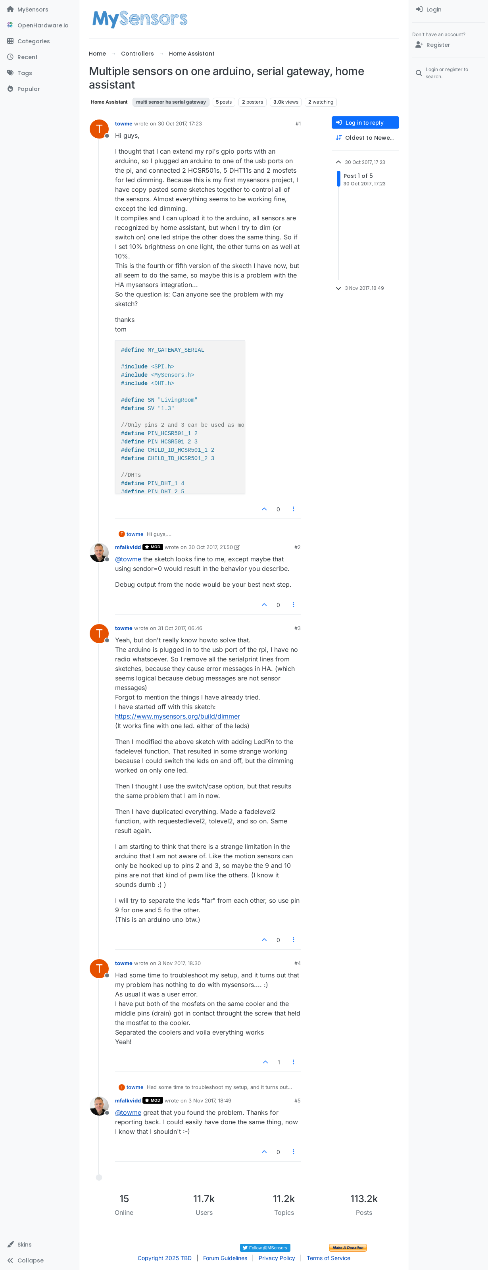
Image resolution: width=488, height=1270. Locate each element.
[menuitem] (448, 9)
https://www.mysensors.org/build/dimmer (177, 716)
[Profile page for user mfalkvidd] (99, 552)
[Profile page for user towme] (99, 129)
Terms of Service (328, 1258)
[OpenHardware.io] (39, 25)
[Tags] (39, 73)
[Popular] (39, 89)
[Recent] (39, 57)
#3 (297, 628)
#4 (297, 963)
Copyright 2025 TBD (165, 1258)
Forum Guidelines (225, 1258)
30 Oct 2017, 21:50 (210, 547)
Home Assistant (109, 102)
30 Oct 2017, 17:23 (180, 123)
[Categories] (39, 41)
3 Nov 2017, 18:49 (209, 1100)
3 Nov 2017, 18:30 (179, 963)
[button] (39, 1244)
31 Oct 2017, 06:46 (180, 628)
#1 (298, 123)
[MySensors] (39, 9)
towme (124, 123)
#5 (297, 1100)
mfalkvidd (128, 547)
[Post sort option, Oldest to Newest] (365, 138)
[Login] (448, 9)
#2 (297, 547)
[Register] (448, 45)
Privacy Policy (277, 1258)
